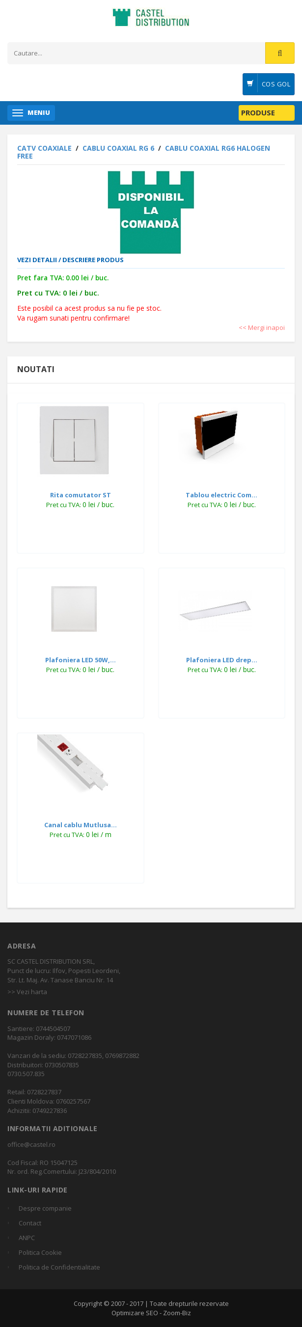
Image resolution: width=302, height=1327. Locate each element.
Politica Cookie (40, 1252)
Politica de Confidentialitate (59, 1267)
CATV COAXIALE (45, 148)
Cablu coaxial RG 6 (119, 148)
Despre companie (45, 1208)
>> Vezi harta (27, 991)
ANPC (27, 1237)
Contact (30, 1223)
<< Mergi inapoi (262, 327)
